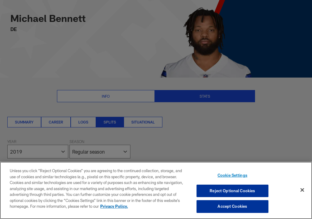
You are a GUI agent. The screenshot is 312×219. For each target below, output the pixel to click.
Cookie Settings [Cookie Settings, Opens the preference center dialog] (232, 175)
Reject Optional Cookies (232, 190)
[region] (156, 190)
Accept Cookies (232, 206)
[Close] (302, 190)
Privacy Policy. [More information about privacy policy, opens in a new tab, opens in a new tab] (114, 206)
